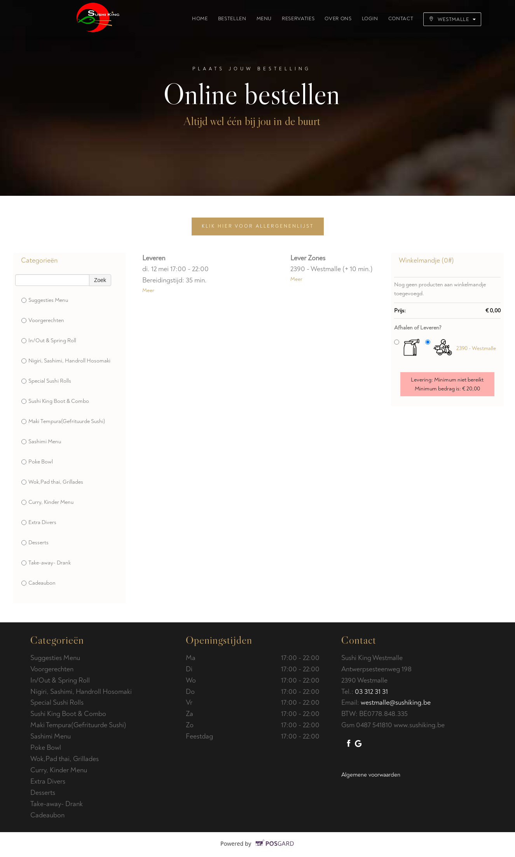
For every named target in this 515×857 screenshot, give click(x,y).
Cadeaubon (38, 583)
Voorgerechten (42, 320)
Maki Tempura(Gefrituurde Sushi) (63, 421)
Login (370, 19)
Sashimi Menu (41, 442)
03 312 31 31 (371, 691)
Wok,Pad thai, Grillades (52, 482)
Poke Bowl (37, 462)
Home (200, 19)
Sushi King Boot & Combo (55, 401)
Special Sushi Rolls (46, 381)
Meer (148, 290)
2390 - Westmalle (476, 348)
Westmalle (452, 19)
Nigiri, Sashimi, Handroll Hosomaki (65, 361)
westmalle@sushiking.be (396, 702)
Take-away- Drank (46, 563)
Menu (264, 19)
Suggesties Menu (44, 300)
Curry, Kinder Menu (47, 502)
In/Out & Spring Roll (48, 341)
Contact (401, 19)
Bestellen (232, 19)
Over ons (338, 19)
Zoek (100, 280)
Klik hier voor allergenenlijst (258, 226)
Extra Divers (38, 522)
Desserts (35, 543)
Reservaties (298, 19)
